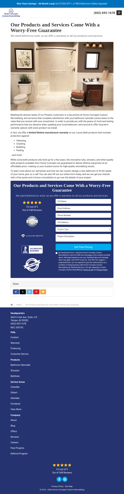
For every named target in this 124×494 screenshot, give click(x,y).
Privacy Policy (102, 270)
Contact (15, 337)
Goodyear (15, 403)
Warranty (15, 343)
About (14, 420)
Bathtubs (15, 376)
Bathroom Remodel (20, 365)
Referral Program (19, 453)
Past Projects (17, 448)
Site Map (68, 486)
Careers (14, 442)
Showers (15, 370)
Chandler (15, 387)
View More (16, 409)
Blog (13, 425)
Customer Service (20, 354)
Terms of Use (88, 270)
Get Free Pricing (83, 247)
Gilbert (14, 392)
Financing (15, 348)
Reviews (15, 437)
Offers (14, 431)
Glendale (15, 398)
